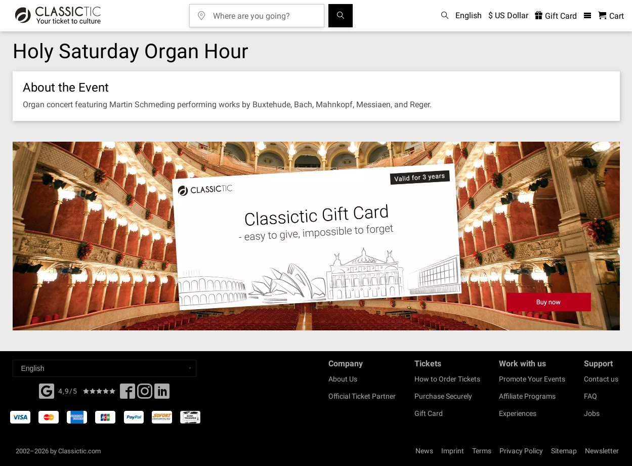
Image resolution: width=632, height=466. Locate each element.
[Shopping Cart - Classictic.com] (611, 16)
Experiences (517, 413)
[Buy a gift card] (316, 236)
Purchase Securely (443, 396)
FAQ (590, 396)
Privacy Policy (521, 451)
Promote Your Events (532, 379)
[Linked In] (162, 394)
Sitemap (564, 451)
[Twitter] (144, 394)
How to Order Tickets (447, 379)
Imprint (452, 451)
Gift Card (428, 413)
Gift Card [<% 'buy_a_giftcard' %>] (556, 16)
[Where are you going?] (264, 12)
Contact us (601, 379)
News (424, 451)
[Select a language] (104, 368)
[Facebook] (46, 390)
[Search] (340, 15)
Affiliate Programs (527, 396)
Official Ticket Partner (362, 396)
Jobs (592, 413)
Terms (481, 451)
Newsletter (602, 451)
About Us (342, 379)
